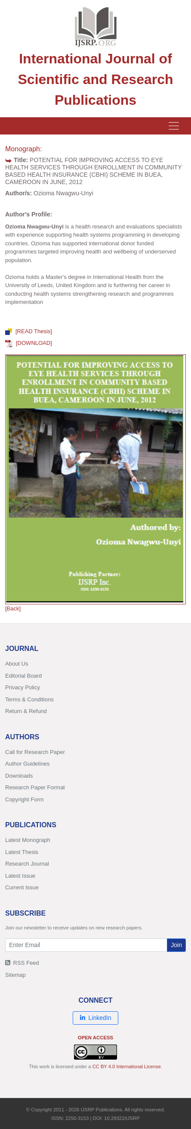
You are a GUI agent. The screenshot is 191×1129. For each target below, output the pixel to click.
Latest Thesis (21, 852)
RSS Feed (22, 963)
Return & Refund (26, 711)
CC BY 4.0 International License (126, 1066)
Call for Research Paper (35, 752)
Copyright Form (24, 799)
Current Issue (22, 887)
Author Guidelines (27, 763)
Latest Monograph (27, 840)
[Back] (13, 608)
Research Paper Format (35, 787)
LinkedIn (95, 1017)
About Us (16, 663)
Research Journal (27, 863)
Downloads (19, 775)
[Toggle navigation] (174, 125)
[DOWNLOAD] (28, 343)
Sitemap (15, 975)
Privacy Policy (22, 687)
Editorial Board (23, 675)
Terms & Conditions (29, 699)
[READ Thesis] (28, 331)
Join (176, 944)
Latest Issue (20, 876)
